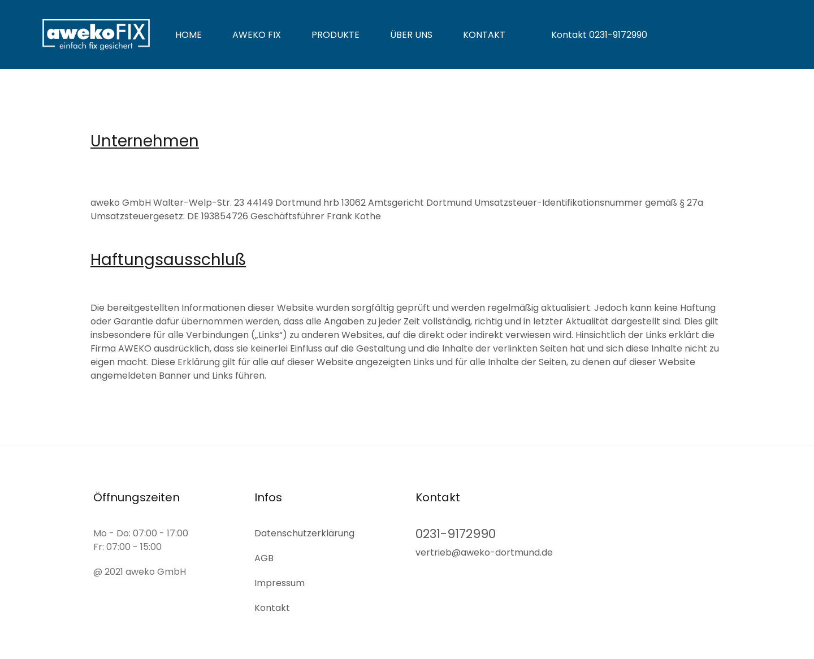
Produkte (335, 34)
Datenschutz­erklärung (304, 532)
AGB (264, 556)
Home (188, 34)
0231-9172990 (455, 532)
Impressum (279, 581)
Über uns (411, 34)
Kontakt (484, 34)
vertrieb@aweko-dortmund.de (484, 551)
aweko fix (256, 34)
